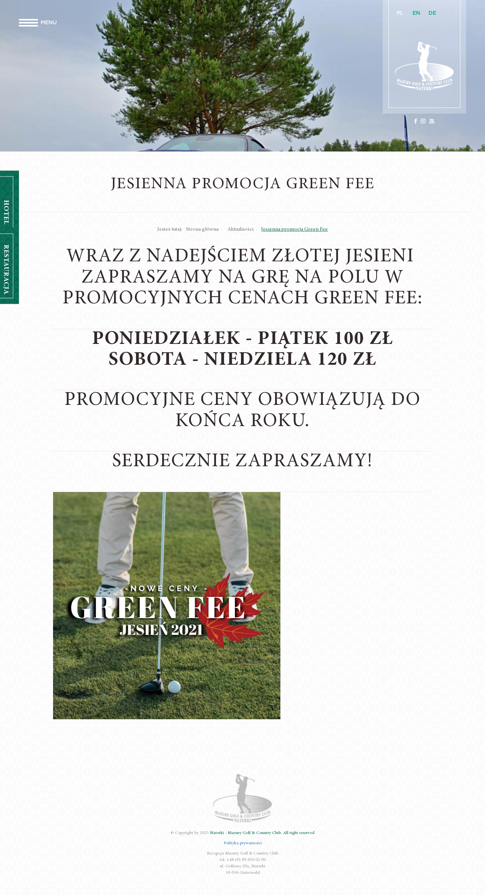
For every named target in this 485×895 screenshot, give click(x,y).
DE (432, 13)
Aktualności (240, 229)
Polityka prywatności (243, 843)
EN (416, 13)
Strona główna (202, 229)
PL (400, 13)
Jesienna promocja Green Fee (294, 229)
